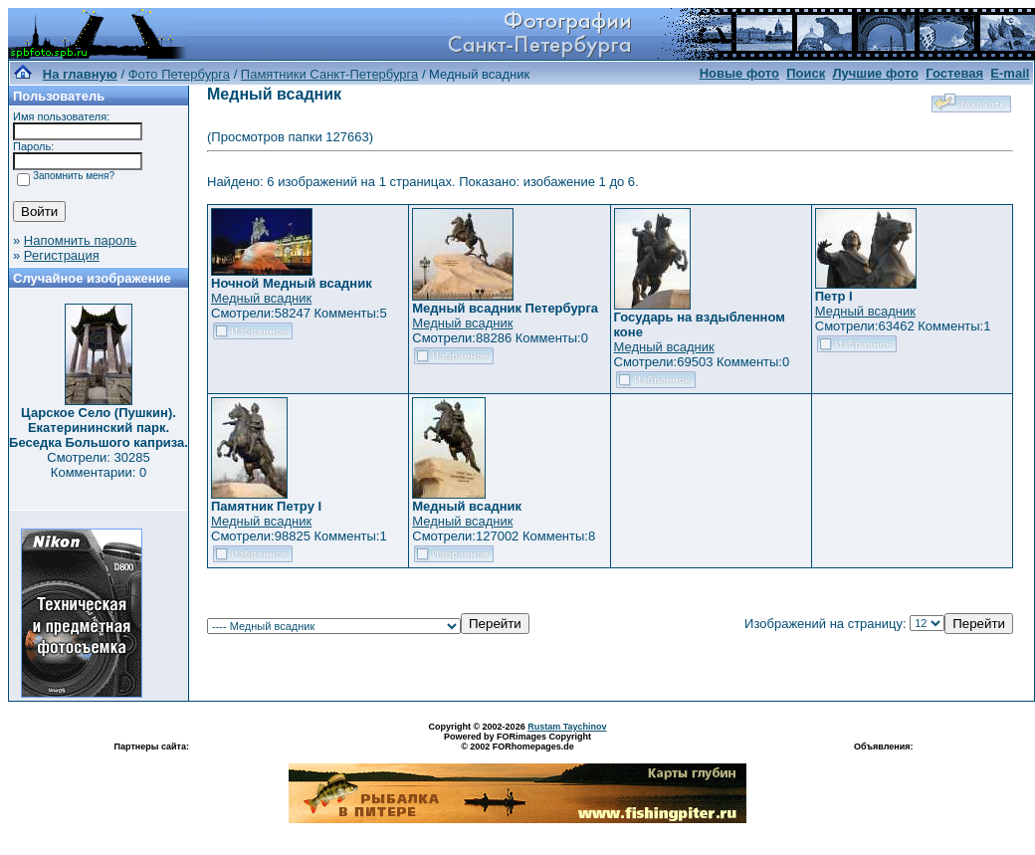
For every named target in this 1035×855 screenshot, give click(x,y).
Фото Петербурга (179, 74)
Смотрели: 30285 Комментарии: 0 (98, 465)
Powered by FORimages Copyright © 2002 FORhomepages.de (517, 741)
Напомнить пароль (80, 240)
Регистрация (62, 255)
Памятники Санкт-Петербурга (329, 74)
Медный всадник (261, 298)
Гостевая (954, 73)
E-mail (1009, 73)
